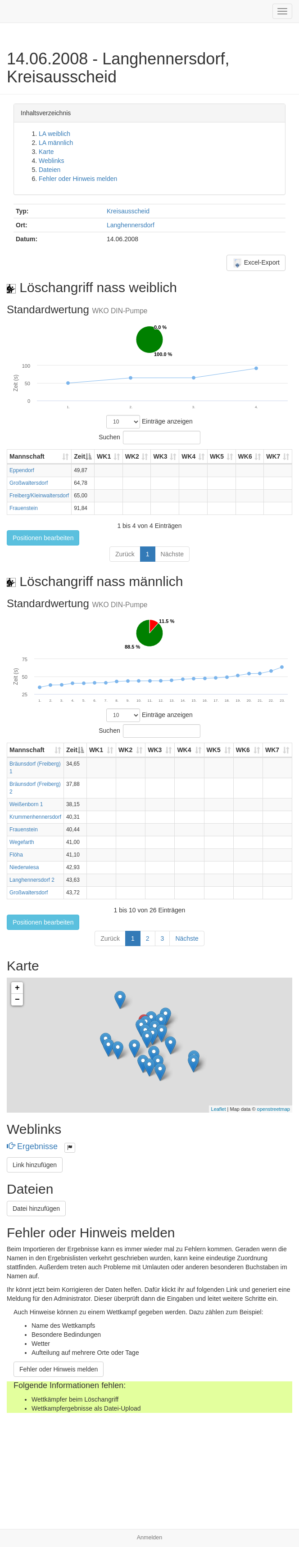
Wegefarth (21, 842)
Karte (46, 151)
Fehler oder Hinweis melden (78, 178)
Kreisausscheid (128, 211)
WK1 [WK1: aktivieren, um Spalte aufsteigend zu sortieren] (104, 456)
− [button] (17, 999)
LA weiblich (54, 133)
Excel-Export (256, 263)
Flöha (16, 855)
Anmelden (150, 1537)
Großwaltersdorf (28, 483)
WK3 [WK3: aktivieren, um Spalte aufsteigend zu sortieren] (160, 456)
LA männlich (56, 142)
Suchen (149, 437)
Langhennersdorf (130, 225)
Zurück (125, 554)
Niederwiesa (24, 867)
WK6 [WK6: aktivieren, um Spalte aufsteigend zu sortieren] (245, 456)
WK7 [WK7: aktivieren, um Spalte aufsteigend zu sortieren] (273, 456)
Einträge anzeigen (149, 421)
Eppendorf (21, 470)
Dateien (49, 169)
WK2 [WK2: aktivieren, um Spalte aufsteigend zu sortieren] (132, 456)
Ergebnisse (33, 1146)
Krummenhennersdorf (35, 817)
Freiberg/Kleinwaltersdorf (39, 495)
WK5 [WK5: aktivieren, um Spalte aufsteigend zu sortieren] (217, 456)
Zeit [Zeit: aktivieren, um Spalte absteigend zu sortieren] (79, 456)
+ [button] (17, 988)
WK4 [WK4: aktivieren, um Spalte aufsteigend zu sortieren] (188, 456)
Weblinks (51, 160)
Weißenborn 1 (26, 804)
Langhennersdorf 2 (31, 880)
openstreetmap (273, 1109)
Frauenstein (23, 508)
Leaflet (218, 1109)
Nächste (172, 554)
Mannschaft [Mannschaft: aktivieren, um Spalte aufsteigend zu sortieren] (27, 456)
